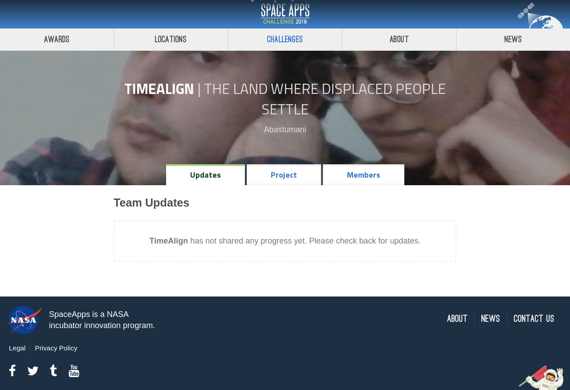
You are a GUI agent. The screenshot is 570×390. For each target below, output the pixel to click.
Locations (171, 39)
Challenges (285, 39)
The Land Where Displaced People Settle (325, 98)
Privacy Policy (56, 348)
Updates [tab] (205, 175)
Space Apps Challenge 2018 (285, 14)
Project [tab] (284, 175)
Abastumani (285, 129)
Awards (56, 39)
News (490, 319)
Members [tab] (363, 175)
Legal (17, 348)
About (399, 39)
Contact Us (534, 319)
